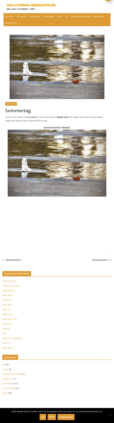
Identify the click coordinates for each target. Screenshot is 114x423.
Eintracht (6, 323)
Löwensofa (7, 314)
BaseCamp (7, 347)
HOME (11, 16)
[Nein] (110, 415)
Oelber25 (6, 300)
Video (59, 16)
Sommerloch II (102, 260)
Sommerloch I (11, 260)
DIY (66, 16)
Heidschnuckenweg (80, 16)
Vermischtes (34, 16)
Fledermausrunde (11, 285)
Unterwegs (48, 16)
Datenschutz (11, 23)
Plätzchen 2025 (9, 319)
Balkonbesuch (9, 281)
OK (43, 417)
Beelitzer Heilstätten (12, 338)
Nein (51, 417)
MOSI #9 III (7, 295)
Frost (4, 333)
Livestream (7, 378)
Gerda (23, 16)
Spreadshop (8, 290)
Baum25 (6, 328)
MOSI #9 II (7, 304)
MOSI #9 (6, 309)
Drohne (6, 343)
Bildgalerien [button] (100, 16)
